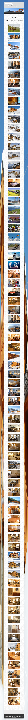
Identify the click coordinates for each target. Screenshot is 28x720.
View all (7, 20)
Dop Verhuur (13, 716)
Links (15, 717)
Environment (20, 20)
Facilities (14, 21)
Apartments (11, 20)
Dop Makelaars (9, 716)
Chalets (15, 20)
